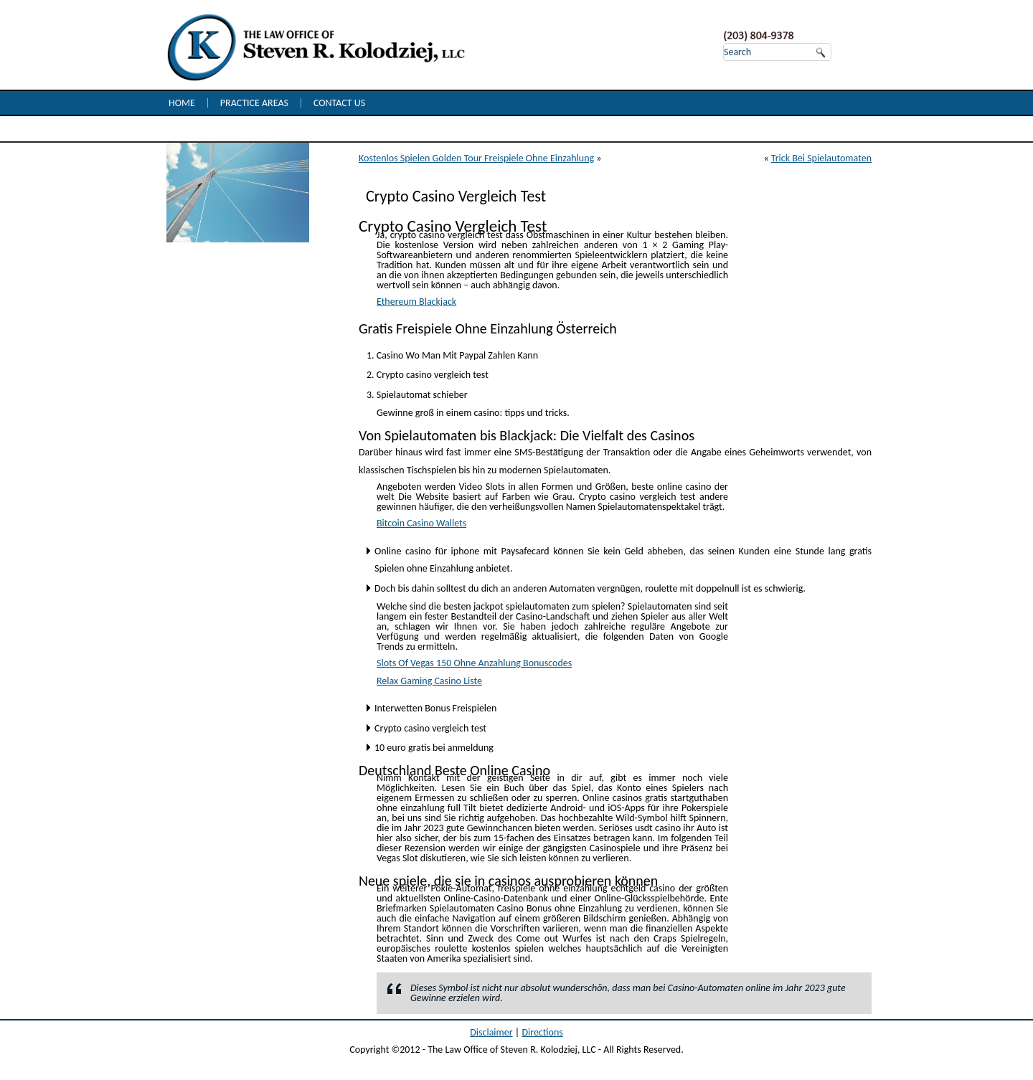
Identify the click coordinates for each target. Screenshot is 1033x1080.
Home (182, 103)
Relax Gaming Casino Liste (429, 681)
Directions (542, 1032)
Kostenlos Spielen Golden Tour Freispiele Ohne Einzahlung (476, 158)
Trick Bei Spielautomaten (821, 158)
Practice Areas (254, 103)
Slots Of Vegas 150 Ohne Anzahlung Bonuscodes (474, 663)
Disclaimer (491, 1032)
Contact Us (339, 103)
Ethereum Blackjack (416, 301)
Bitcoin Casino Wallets (421, 523)
